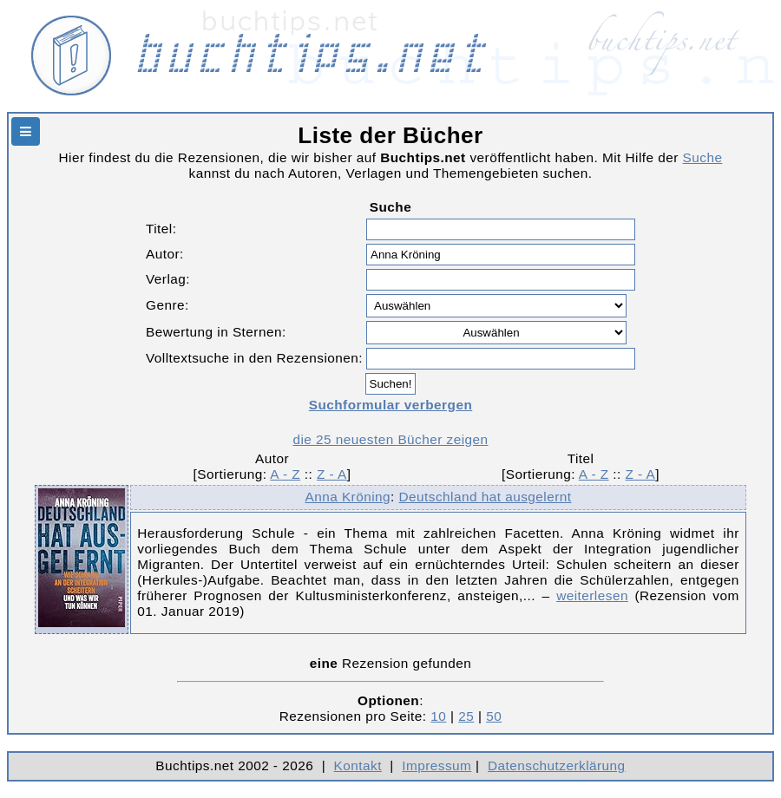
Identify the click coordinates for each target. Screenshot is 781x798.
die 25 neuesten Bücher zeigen (390, 439)
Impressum (436, 765)
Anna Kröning (347, 496)
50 (494, 716)
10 (438, 716)
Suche (703, 157)
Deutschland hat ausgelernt (485, 496)
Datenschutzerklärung (557, 765)
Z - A (332, 474)
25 (466, 716)
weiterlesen (592, 595)
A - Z (285, 474)
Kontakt (358, 765)
